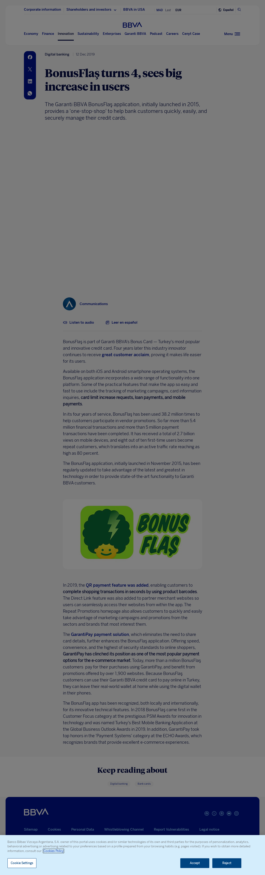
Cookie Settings (22, 863)
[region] (132, 855)
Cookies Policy (53, 851)
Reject (226, 863)
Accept (195, 863)
